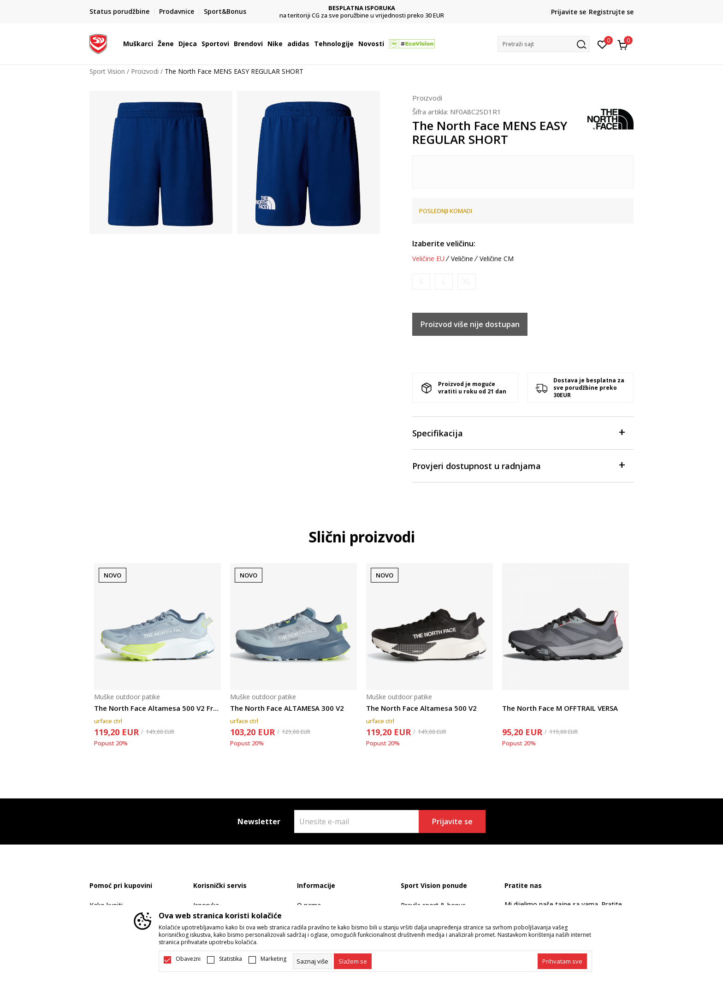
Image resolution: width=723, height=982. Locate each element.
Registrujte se (611, 11)
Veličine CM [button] (497, 258)
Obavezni (188, 959)
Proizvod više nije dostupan (470, 324)
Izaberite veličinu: (443, 243)
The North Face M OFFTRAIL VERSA (560, 708)
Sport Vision (107, 71)
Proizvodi (145, 71)
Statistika (230, 959)
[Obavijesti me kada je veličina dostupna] (421, 282)
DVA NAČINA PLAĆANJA (362, 8)
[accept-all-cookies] (562, 961)
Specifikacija (518, 432)
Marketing (273, 959)
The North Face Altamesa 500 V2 (421, 708)
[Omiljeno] (602, 44)
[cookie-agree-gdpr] (353, 961)
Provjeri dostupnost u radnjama (518, 465)
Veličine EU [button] (428, 258)
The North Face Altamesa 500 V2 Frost (157, 708)
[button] (544, 44)
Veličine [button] (462, 258)
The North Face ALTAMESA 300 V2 (287, 708)
